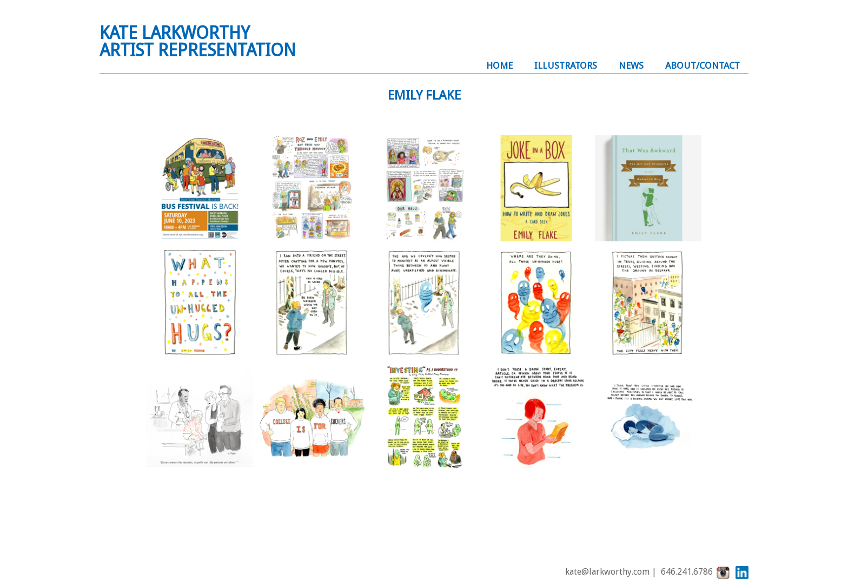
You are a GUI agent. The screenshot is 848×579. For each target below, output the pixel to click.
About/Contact (702, 65)
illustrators (565, 65)
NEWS (631, 65)
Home (499, 65)
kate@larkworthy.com (607, 572)
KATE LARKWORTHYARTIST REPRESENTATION (198, 42)
